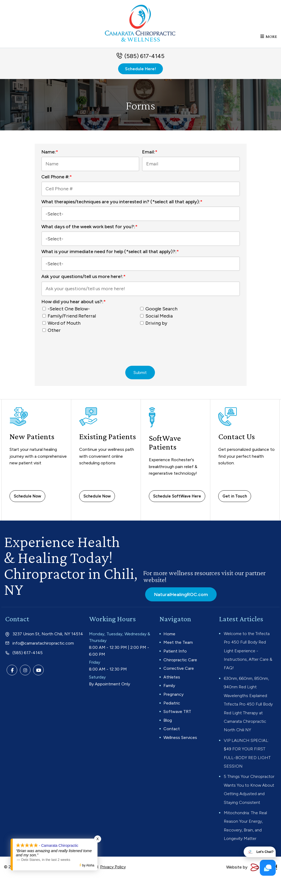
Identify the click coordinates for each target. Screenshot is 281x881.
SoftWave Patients (165, 446)
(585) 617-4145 (144, 60)
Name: (49, 156)
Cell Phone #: (56, 181)
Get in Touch (234, 499)
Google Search (160, 311)
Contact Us (236, 440)
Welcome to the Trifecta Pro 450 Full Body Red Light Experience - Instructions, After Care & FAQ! (248, 654)
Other (52, 333)
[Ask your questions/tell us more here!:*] (140, 291)
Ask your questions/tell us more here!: (83, 279)
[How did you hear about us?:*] (44, 311)
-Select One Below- (67, 311)
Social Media (157, 318)
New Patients (32, 440)
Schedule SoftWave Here (177, 499)
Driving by (154, 325)
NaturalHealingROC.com (180, 597)
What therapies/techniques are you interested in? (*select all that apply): (121, 206)
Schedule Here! (140, 72)
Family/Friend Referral (70, 318)
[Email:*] (191, 168)
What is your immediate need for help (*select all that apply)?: (110, 254)
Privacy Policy (113, 870)
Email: (149, 156)
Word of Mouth (62, 325)
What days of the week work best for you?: (89, 230)
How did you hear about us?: (73, 304)
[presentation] (140, 350)
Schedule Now (27, 499)
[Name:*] (90, 168)
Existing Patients (108, 440)
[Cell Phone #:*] (140, 193)
